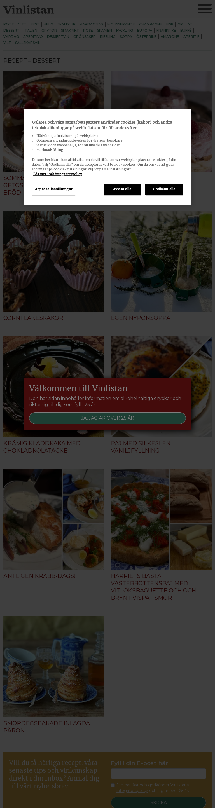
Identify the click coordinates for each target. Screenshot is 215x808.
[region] (107, 157)
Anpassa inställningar (54, 189)
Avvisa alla (122, 189)
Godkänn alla (164, 189)
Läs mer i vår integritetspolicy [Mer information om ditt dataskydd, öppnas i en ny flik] (57, 174)
